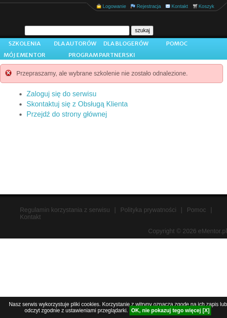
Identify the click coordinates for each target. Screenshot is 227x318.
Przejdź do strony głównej (66, 114)
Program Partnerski (101, 55)
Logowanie (114, 6)
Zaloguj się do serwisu (61, 94)
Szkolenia (24, 43)
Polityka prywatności (149, 209)
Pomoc (177, 43)
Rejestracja (148, 6)
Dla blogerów (125, 43)
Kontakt (179, 6)
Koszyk (206, 6)
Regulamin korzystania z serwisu (65, 209)
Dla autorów (75, 43)
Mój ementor (24, 55)
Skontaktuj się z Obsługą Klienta (77, 104)
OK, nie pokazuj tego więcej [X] (170, 310)
